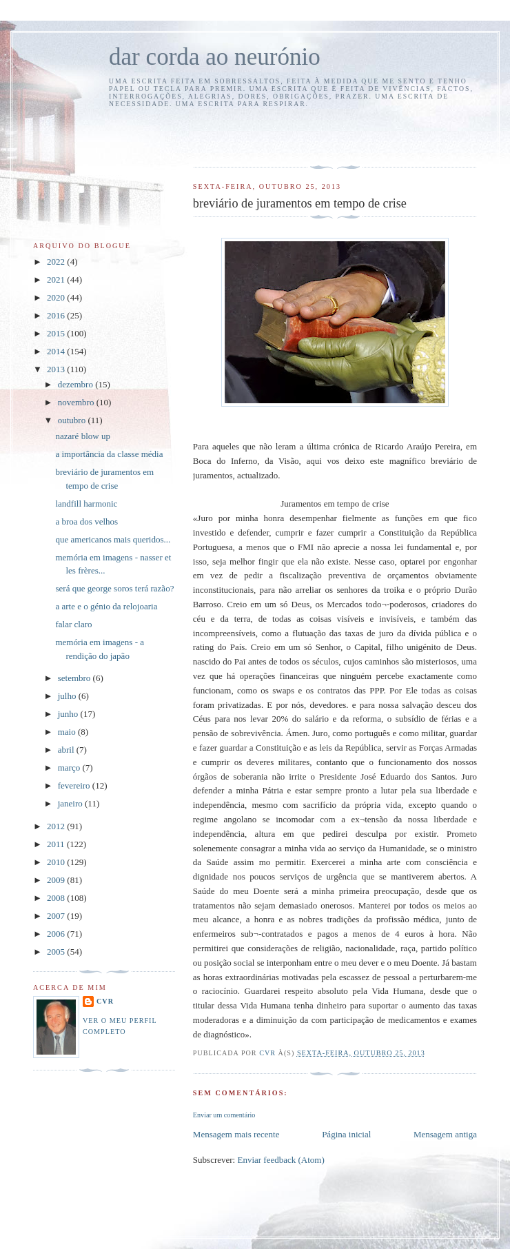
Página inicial (346, 1134)
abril (67, 749)
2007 (57, 916)
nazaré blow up (82, 436)
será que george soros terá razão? (114, 588)
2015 (57, 333)
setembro (75, 678)
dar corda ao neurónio (214, 56)
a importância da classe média (109, 454)
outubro (73, 420)
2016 (57, 315)
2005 (57, 951)
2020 (57, 297)
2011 (57, 844)
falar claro (73, 624)
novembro (77, 402)
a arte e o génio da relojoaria (106, 606)
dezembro (77, 384)
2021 (57, 279)
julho (68, 696)
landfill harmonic (86, 503)
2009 (57, 880)
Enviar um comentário (224, 1115)
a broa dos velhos (86, 521)
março (70, 767)
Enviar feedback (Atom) (280, 1160)
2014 (57, 351)
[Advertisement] (273, 135)
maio (68, 732)
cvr (105, 1001)
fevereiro (75, 785)
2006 (57, 933)
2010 (57, 862)
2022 (57, 261)
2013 (57, 369)
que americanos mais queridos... (112, 539)
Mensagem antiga (445, 1134)
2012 (57, 826)
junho (69, 714)
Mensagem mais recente (236, 1134)
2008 (57, 898)
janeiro (71, 803)
